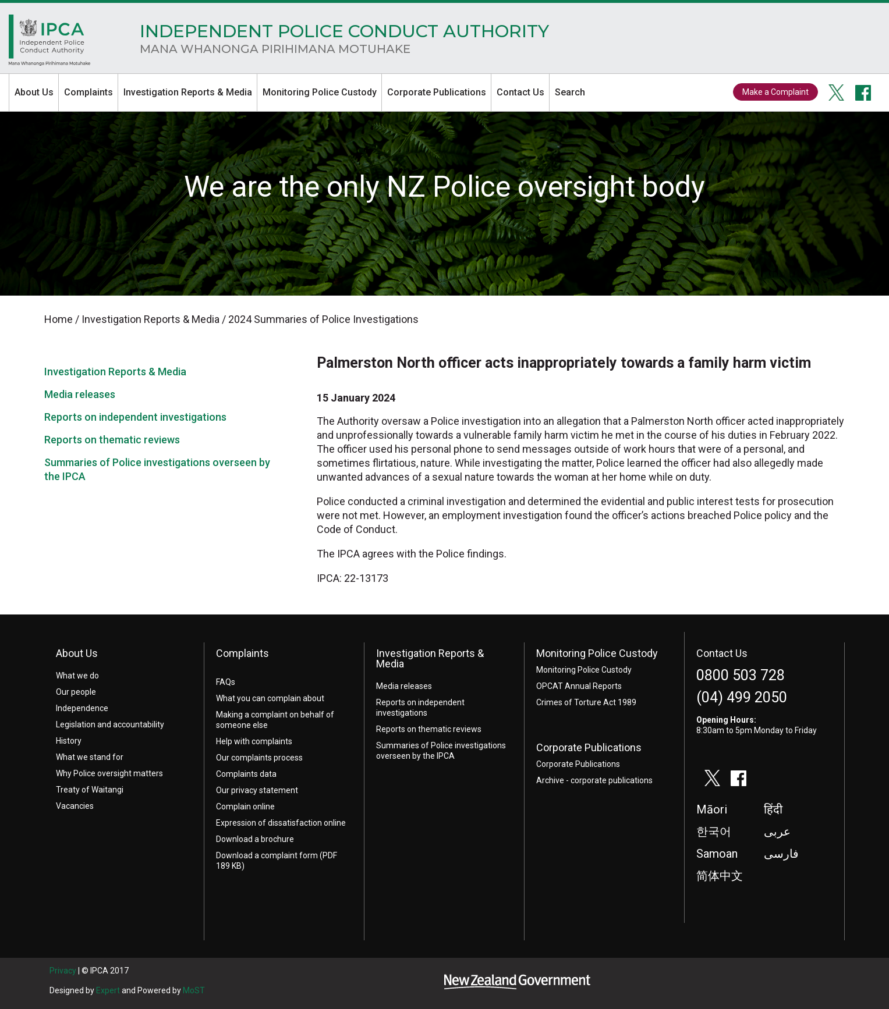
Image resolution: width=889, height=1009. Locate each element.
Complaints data (246, 774)
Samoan (717, 854)
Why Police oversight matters (109, 773)
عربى (777, 832)
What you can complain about (270, 698)
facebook (863, 92)
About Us (34, 92)
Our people (76, 692)
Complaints (88, 92)
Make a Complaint (775, 92)
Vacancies (75, 806)
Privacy (62, 970)
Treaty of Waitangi (89, 789)
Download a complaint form (267, 855)
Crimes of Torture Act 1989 (586, 702)
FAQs (225, 682)
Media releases (79, 394)
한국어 (713, 832)
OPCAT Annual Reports (579, 686)
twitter (836, 92)
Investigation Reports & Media (187, 92)
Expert (108, 990)
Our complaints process (259, 757)
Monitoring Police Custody (320, 92)
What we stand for (89, 757)
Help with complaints (254, 741)
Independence (82, 708)
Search (570, 92)
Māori (711, 809)
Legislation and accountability (110, 724)
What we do (77, 675)
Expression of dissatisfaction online (281, 822)
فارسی (781, 854)
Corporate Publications (436, 92)
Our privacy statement (257, 790)
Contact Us (520, 92)
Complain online (245, 806)
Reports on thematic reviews (112, 440)
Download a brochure (255, 839)
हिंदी (773, 809)
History (69, 740)
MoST (194, 990)
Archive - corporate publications (594, 780)
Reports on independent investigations (135, 417)
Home (49, 43)
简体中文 (719, 876)
